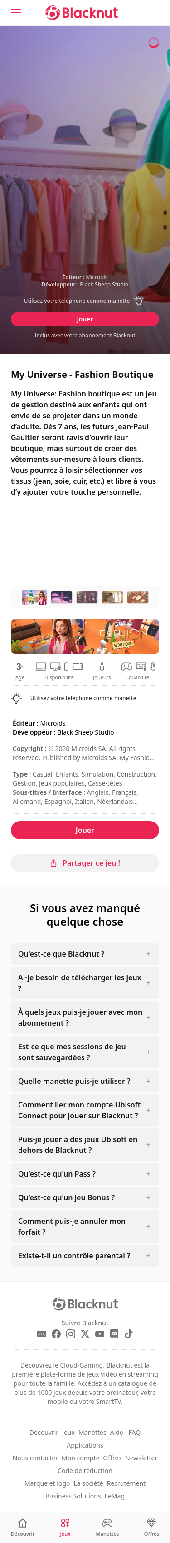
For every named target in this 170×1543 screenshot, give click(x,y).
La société (88, 1483)
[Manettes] (107, 1528)
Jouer (85, 319)
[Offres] (151, 1528)
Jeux (68, 1432)
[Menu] (16, 12)
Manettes (92, 1432)
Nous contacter (35, 1457)
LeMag (115, 1496)
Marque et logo (47, 1483)
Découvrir (43, 1432)
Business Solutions (73, 1496)
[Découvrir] (23, 1528)
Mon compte (80, 1457)
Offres (112, 1457)
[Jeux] (65, 1528)
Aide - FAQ (125, 1432)
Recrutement (126, 1483)
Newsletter (141, 1457)
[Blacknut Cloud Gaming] (81, 12)
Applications (85, 1445)
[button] (85, 301)
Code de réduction (85, 1470)
